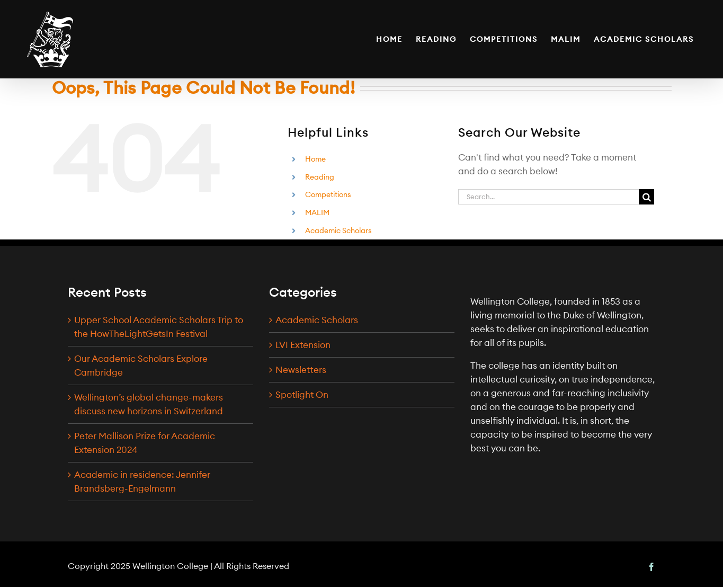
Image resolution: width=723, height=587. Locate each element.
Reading (319, 177)
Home (315, 159)
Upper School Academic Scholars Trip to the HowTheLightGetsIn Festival (158, 327)
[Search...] (548, 196)
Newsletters (300, 370)
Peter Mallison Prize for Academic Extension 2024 (144, 443)
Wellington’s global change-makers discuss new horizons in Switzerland (148, 404)
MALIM (317, 212)
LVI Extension (303, 345)
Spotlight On (301, 395)
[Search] (646, 196)
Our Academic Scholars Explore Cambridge (141, 365)
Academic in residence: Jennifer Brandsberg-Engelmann (142, 481)
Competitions (328, 194)
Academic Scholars (338, 230)
